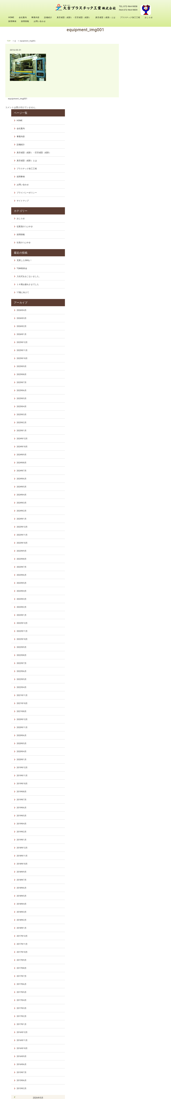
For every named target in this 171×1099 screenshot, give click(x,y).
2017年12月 (136, 871)
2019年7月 (136, 735)
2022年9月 (136, 583)
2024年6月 (136, 414)
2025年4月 (136, 342)
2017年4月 (136, 936)
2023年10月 (136, 478)
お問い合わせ (40, 21)
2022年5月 (136, 615)
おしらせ (149, 17)
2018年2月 (136, 855)
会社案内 (23, 17)
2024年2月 (136, 446)
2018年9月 (136, 807)
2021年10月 (136, 639)
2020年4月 (136, 687)
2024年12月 (136, 374)
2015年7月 (136, 1008)
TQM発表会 (136, 205)
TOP (9, 41)
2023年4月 (136, 526)
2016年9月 (136, 992)
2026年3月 (136, 254)
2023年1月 (136, 551)
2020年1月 (136, 695)
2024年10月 (136, 382)
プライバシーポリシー (141, 130)
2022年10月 (136, 575)
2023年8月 (136, 494)
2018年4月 (136, 839)
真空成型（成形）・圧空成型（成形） (74, 17)
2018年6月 (136, 823)
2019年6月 (136, 743)
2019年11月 (136, 711)
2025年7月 (136, 318)
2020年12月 (136, 655)
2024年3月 (136, 438)
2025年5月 (136, 334)
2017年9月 (136, 896)
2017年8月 (136, 904)
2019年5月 (136, 751)
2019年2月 (136, 767)
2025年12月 (136, 278)
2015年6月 (136, 1016)
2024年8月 (136, 398)
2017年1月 (136, 960)
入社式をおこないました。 (143, 213)
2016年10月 (136, 984)
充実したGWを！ (138, 196)
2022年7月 (136, 599)
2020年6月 (136, 671)
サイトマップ (137, 138)
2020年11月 (136, 663)
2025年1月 (136, 366)
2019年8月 (136, 727)
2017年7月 (136, 912)
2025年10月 (136, 294)
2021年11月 (136, 631)
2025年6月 (136, 326)
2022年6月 (136, 607)
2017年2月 (136, 952)
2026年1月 (136, 270)
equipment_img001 (17, 98)
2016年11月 (136, 976)
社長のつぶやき (138, 179)
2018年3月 (136, 847)
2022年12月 (136, 559)
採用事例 (12, 21)
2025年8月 (136, 310)
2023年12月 (136, 462)
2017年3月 (136, 944)
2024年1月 (136, 454)
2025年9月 (136, 302)
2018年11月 (136, 791)
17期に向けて (137, 229)
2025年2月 (136, 358)
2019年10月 (136, 719)
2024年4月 (136, 430)
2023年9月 (136, 486)
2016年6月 (136, 1000)
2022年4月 (136, 623)
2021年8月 (136, 647)
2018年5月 (136, 831)
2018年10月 (136, 799)
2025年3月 (136, 350)
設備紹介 (48, 17)
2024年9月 (136, 390)
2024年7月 (136, 406)
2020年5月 (136, 679)
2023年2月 (136, 543)
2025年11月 (136, 286)
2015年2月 (136, 1024)
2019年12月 (136, 703)
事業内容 (35, 17)
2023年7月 (136, 502)
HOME (11, 17)
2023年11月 (136, 470)
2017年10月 (136, 888)
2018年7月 (136, 815)
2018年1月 (136, 863)
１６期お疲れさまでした (142, 221)
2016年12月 (136, 968)
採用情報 (25, 21)
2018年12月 (136, 783)
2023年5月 (136, 518)
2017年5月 (136, 928)
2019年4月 (136, 759)
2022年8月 (136, 591)
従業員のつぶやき (139, 163)
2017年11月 (136, 880)
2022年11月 (136, 567)
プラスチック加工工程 (130, 17)
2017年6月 (136, 920)
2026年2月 (136, 262)
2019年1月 (136, 775)
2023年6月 (136, 510)
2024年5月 (136, 422)
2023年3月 (136, 535)
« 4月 (129, 1032)
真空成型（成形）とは (105, 17)
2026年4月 (136, 246)
